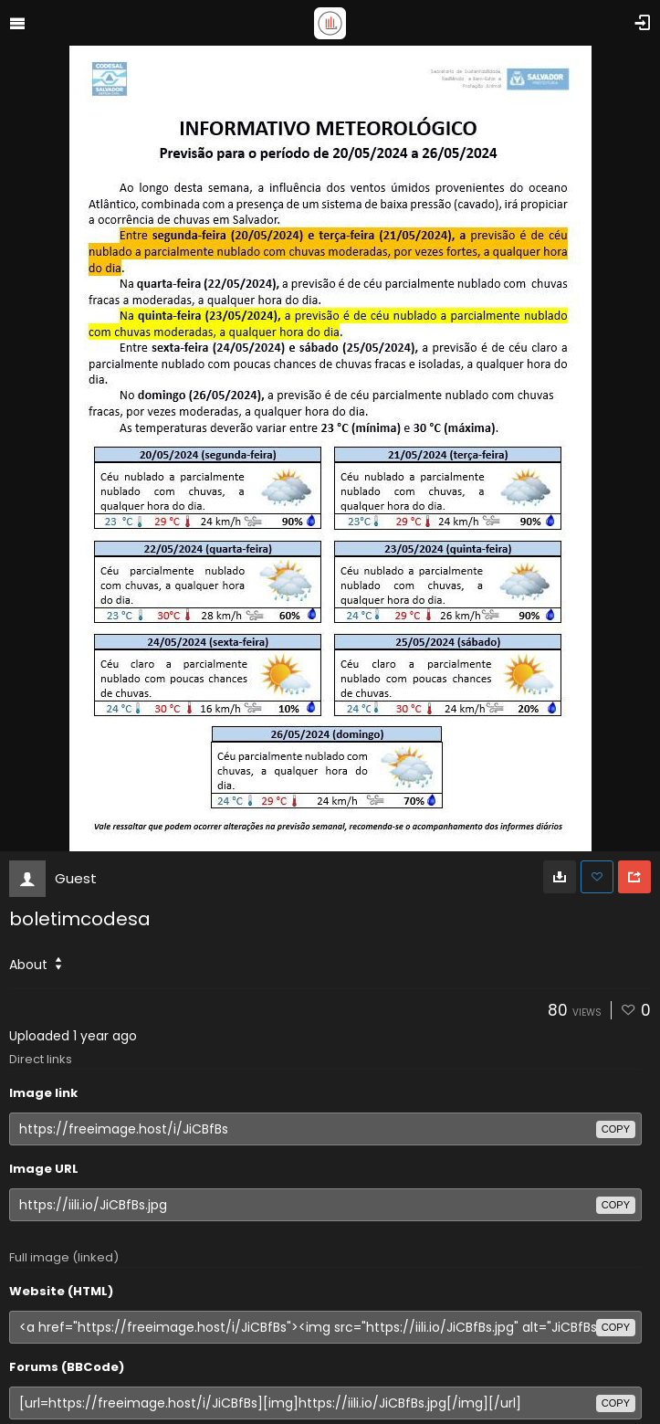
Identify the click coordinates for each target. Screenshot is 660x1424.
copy (616, 1128)
